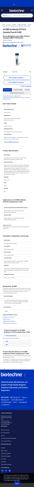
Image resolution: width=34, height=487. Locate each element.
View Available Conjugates (16, 77)
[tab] (7, 89)
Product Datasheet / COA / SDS (13, 42)
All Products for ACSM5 (8, 317)
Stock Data (3, 458)
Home (3, 24)
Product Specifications (8, 96)
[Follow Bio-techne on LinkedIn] (2, 470)
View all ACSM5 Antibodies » (11, 142)
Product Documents (25, 97)
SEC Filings (3, 461)
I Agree (17, 483)
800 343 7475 (8, 422)
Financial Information (5, 456)
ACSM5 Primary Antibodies (9, 321)
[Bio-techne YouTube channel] (9, 470)
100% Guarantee (26, 86)
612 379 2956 (6, 421)
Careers (3, 435)
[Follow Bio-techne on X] (6, 470)
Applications (17, 96)
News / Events (4, 450)
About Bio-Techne (5, 430)
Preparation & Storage (8, 97)
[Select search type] (6, 15)
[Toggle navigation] (2, 10)
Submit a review (7, 40)
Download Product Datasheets (12, 338)
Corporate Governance (6, 464)
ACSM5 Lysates (6, 319)
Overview (3, 447)
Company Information (6, 453)
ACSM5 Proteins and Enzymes (10, 323)
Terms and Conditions (6, 441)
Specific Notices (6, 99)
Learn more (17, 480)
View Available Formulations (16, 82)
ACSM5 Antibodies (21, 24)
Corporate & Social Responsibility (8, 438)
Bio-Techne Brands (5, 432)
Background (17, 97)
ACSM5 (14, 24)
